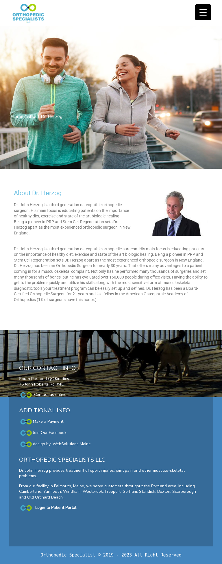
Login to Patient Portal (55, 507)
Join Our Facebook (49, 432)
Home (17, 116)
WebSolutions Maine (72, 444)
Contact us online (42, 394)
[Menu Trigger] (203, 12)
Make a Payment (41, 421)
